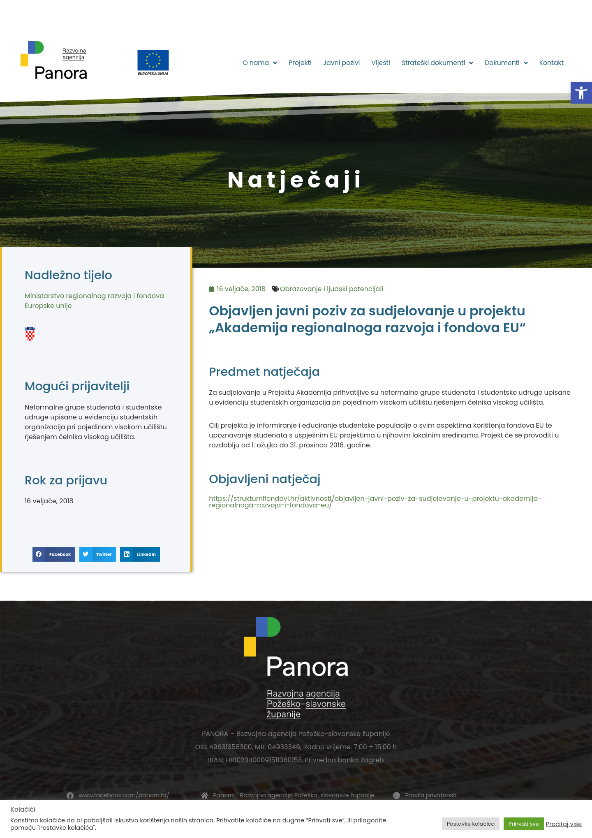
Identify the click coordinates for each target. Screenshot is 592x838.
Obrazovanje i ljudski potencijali (331, 289)
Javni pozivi (341, 62)
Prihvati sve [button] (524, 824)
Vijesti (380, 62)
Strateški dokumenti (438, 63)
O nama (260, 63)
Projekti (300, 62)
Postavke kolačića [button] (471, 824)
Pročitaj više (564, 824)
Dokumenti (506, 63)
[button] (581, 93)
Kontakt (551, 62)
